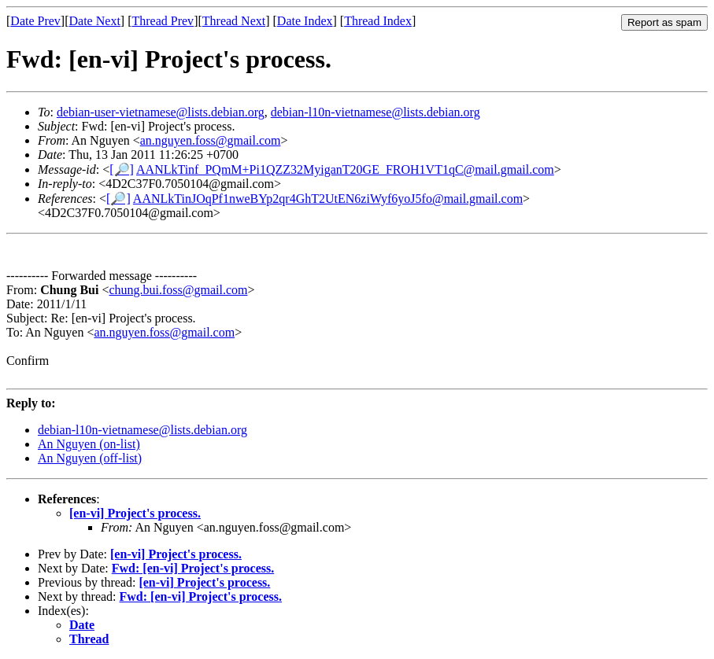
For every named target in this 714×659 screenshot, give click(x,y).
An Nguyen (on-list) (89, 444)
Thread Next (233, 21)
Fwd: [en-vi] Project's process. (193, 568)
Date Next (94, 21)
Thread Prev (162, 21)
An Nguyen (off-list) (90, 458)
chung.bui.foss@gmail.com (178, 289)
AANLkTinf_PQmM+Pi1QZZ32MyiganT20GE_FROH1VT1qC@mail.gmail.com (345, 169)
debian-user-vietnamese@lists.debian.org (161, 112)
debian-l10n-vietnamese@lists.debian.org (375, 112)
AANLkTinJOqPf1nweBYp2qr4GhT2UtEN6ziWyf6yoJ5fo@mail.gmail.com (328, 198)
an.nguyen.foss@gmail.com (210, 140)
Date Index (305, 21)
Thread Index (378, 21)
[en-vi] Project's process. (135, 513)
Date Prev (35, 21)
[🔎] (121, 169)
